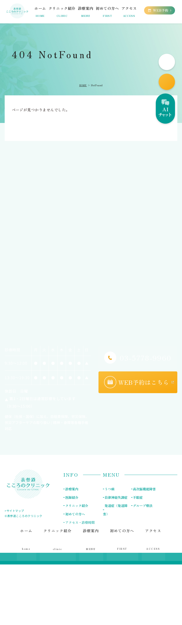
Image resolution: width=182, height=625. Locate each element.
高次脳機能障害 (144, 489)
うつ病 (109, 489)
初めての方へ (122, 541)
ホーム (28, 541)
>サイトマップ (14, 511)
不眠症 (138, 497)
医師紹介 (71, 497)
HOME (83, 85)
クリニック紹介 (76, 505)
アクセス (152, 541)
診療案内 (71, 489)
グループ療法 (143, 505)
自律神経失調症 (116, 497)
